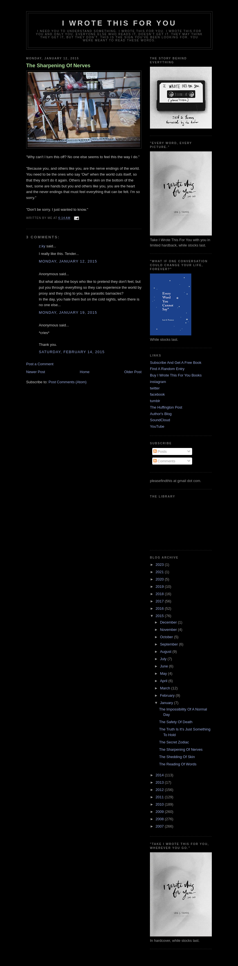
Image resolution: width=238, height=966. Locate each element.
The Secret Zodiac (174, 742)
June (164, 666)
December (169, 622)
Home (85, 372)
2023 (160, 564)
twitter (155, 388)
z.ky (42, 246)
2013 (160, 782)
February (168, 695)
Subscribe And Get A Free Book (175, 362)
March (165, 688)
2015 (160, 616)
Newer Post (35, 372)
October (167, 637)
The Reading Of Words (177, 764)
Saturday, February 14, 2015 (72, 352)
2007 (160, 826)
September (169, 644)
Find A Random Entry (167, 369)
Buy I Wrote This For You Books (176, 375)
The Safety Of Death (175, 722)
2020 (160, 579)
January (167, 703)
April (164, 681)
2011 (160, 797)
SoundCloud (160, 420)
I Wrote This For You (119, 23)
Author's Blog (161, 414)
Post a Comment (39, 364)
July (164, 659)
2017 (160, 601)
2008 (160, 819)
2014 (160, 775)
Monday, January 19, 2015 (68, 312)
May (164, 673)
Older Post (133, 372)
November (169, 629)
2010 (160, 804)
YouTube (157, 426)
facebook (157, 394)
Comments (164, 461)
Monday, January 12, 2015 (68, 261)
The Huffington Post (166, 407)
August (166, 651)
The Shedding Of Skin (177, 757)
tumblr (155, 401)
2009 (160, 812)
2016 (160, 608)
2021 (160, 572)
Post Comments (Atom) (68, 382)
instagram (158, 382)
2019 (160, 586)
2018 (160, 594)
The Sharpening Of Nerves (58, 65)
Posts (160, 451)
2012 (160, 790)
